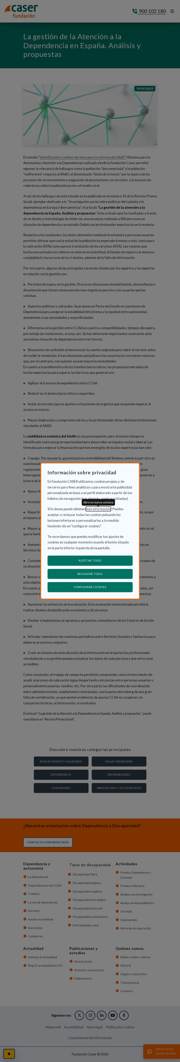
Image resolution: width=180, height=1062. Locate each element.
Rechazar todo (90, 574)
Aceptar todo (90, 560)
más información (98, 509)
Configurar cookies (103, 587)
